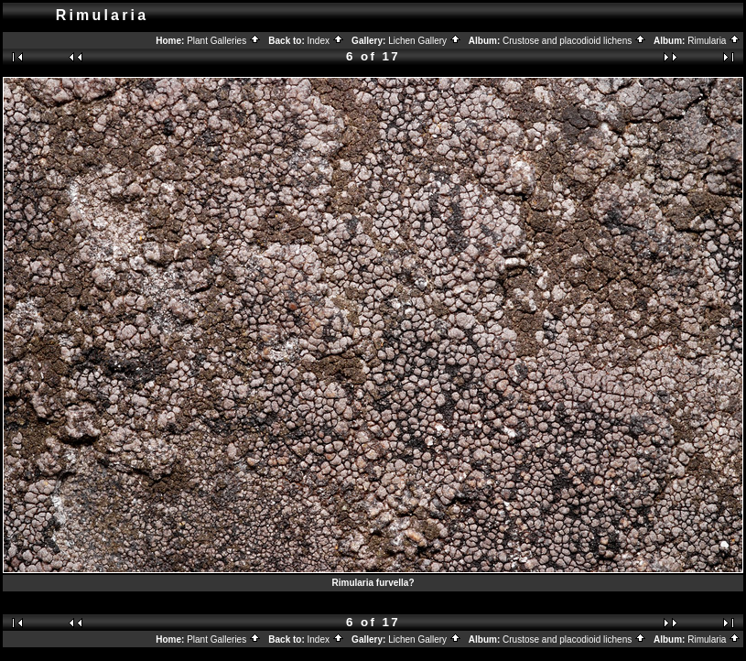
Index (326, 41)
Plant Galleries (224, 41)
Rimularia (714, 41)
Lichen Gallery (424, 41)
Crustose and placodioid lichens (574, 41)
